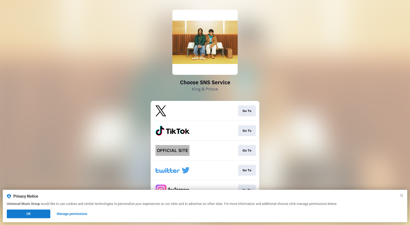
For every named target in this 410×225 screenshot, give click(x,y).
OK (28, 214)
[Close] (401, 195)
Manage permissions (72, 214)
